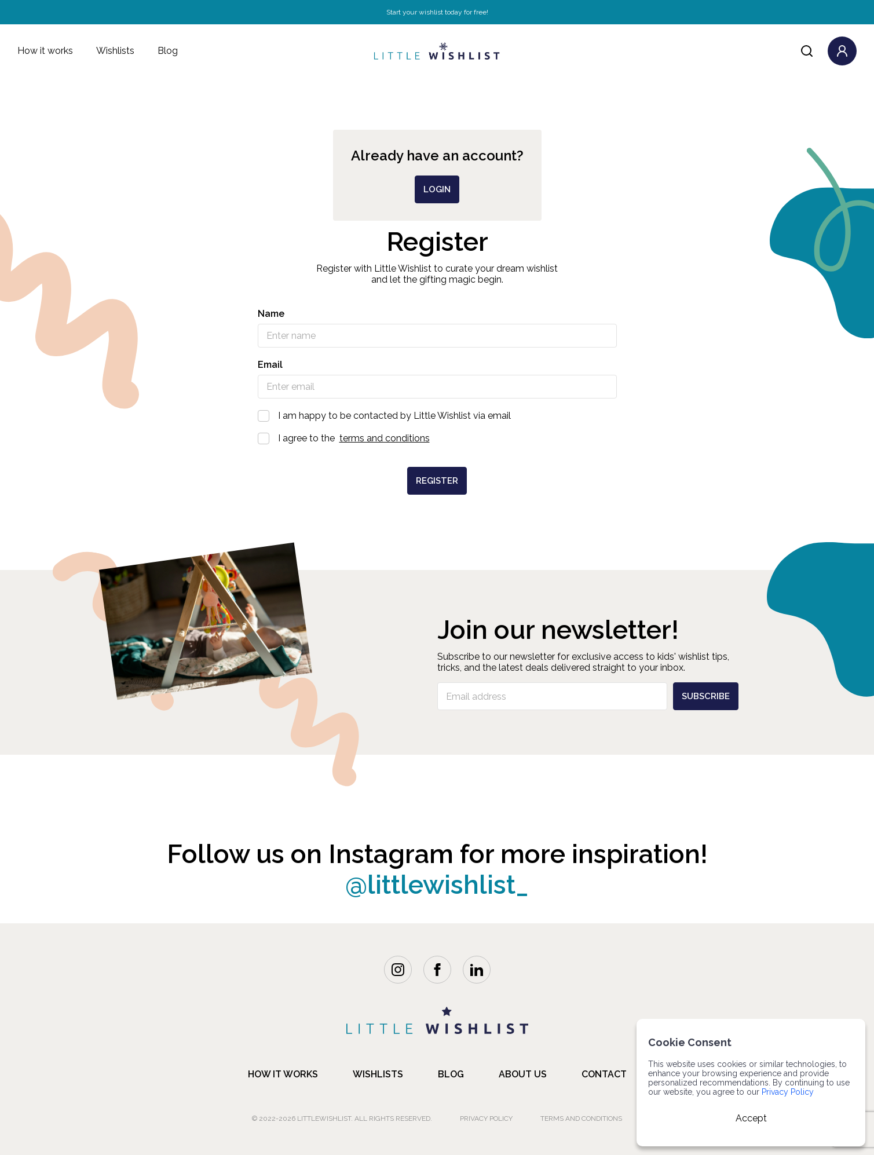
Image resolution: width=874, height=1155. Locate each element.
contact (604, 1074)
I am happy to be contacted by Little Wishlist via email (437, 415)
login (437, 189)
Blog (168, 50)
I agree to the (437, 438)
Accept (751, 1118)
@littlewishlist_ (437, 884)
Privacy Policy (486, 1118)
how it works (283, 1074)
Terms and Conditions (581, 1118)
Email (270, 364)
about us (523, 1074)
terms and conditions (384, 438)
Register (437, 481)
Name (271, 313)
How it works (45, 50)
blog (451, 1074)
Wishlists (115, 50)
